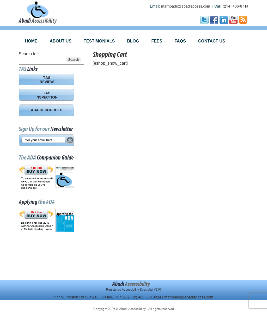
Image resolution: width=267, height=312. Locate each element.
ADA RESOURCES (46, 110)
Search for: (29, 54)
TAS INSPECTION (46, 95)
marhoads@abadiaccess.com (185, 6)
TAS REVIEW (47, 80)
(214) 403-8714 (235, 6)
